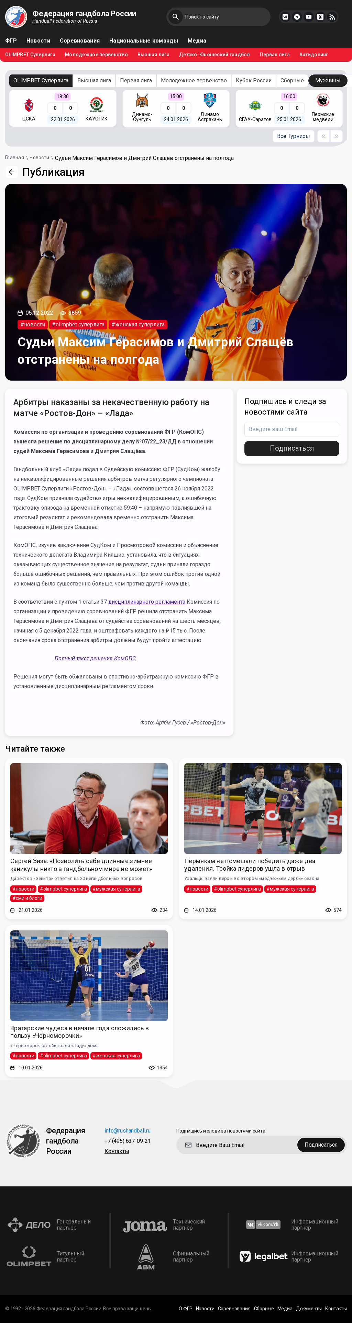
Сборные (292, 80)
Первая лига (275, 54)
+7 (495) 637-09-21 (127, 1141)
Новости (38, 41)
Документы (309, 1308)
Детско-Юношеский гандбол (214, 54)
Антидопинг (313, 54)
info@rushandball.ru (127, 1131)
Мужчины (328, 80)
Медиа (197, 41)
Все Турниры (293, 136)
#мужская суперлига (116, 889)
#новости (32, 324)
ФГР (11, 41)
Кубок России (254, 80)
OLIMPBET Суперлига (30, 54)
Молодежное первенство (96, 54)
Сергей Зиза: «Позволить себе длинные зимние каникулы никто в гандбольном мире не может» (81, 864)
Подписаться (292, 448)
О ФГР (185, 1308)
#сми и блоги (27, 898)
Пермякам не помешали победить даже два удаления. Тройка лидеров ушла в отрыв (250, 864)
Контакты (116, 1151)
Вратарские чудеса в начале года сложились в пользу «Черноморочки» (79, 1032)
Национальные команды (143, 41)
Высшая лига (153, 54)
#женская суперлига (138, 324)
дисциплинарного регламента (146, 602)
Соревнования (80, 41)
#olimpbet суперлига (78, 324)
